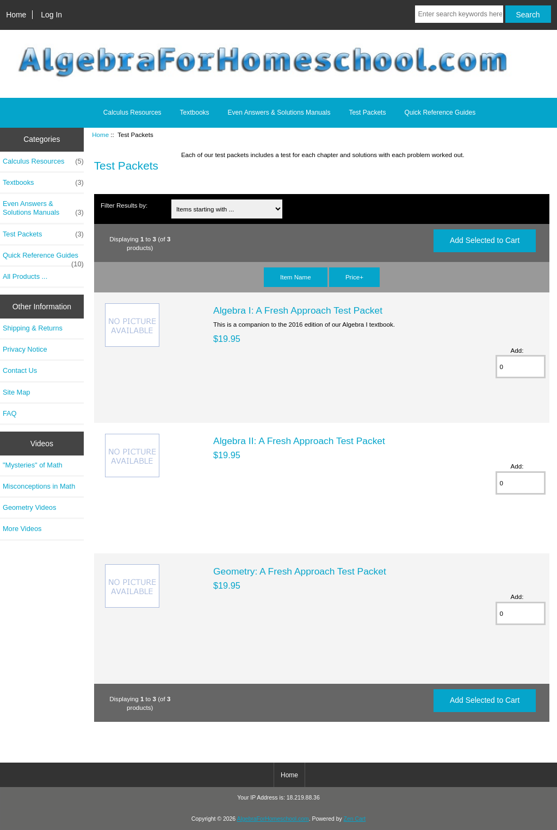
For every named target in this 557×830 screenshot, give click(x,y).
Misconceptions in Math (39, 486)
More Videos (22, 529)
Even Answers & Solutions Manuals (279, 112)
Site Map (16, 392)
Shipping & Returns (33, 328)
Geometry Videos (29, 507)
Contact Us (20, 370)
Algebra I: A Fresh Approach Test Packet (297, 310)
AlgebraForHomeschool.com (273, 819)
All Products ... (25, 276)
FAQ (10, 413)
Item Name (295, 276)
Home (16, 14)
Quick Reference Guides (439, 112)
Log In (51, 14)
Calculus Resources (132, 112)
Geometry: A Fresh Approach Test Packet (299, 571)
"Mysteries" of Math (33, 465)
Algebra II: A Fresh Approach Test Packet (299, 440)
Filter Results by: (124, 205)
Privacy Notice (25, 349)
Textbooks (194, 112)
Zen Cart (355, 819)
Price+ (354, 276)
